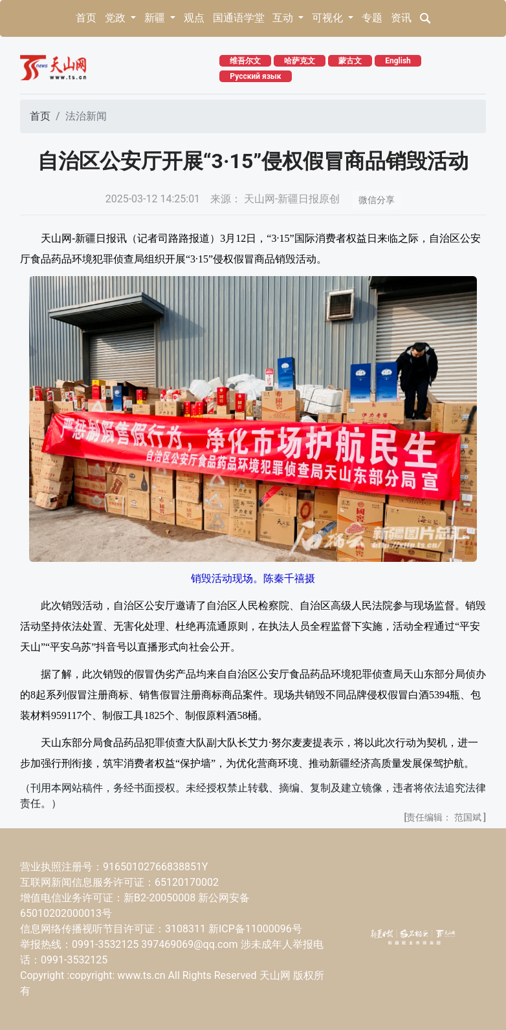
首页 (86, 18)
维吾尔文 (245, 60)
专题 (372, 18)
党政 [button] (116, 18)
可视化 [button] (329, 18)
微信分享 (376, 200)
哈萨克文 (299, 60)
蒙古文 (350, 60)
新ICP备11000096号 (255, 929)
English (398, 60)
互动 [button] (284, 18)
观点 (194, 18)
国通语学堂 (239, 18)
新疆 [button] (156, 18)
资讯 (401, 18)
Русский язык (255, 76)
